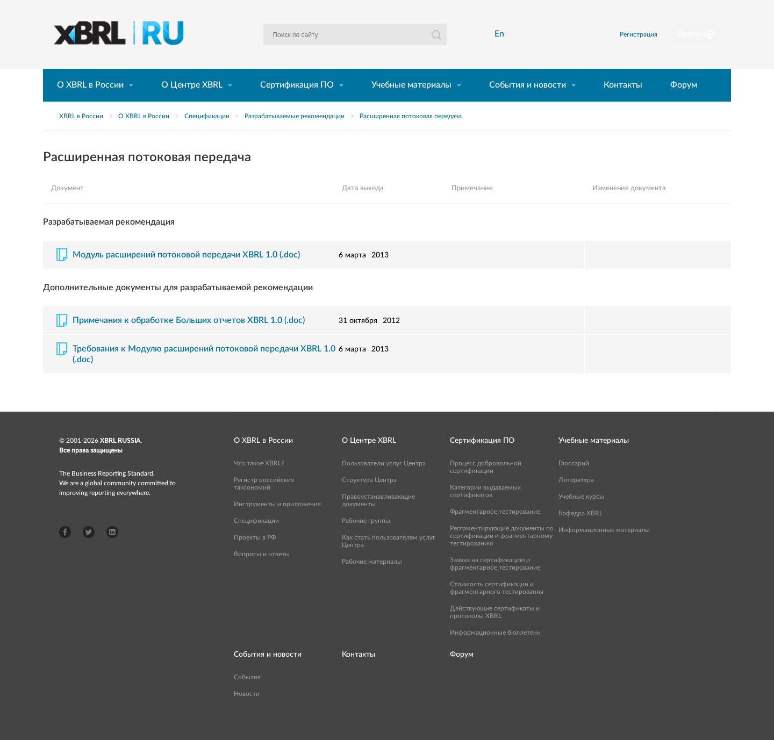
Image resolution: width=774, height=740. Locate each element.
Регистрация (652, 43)
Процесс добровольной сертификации (485, 485)
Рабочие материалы (372, 580)
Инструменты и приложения (277, 522)
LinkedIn (112, 550)
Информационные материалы (604, 548)
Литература (576, 498)
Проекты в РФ (255, 555)
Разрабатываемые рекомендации (295, 134)
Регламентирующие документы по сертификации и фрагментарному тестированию (502, 554)
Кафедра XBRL (580, 531)
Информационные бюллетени (495, 651)
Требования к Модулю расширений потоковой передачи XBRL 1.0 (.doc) (204, 372)
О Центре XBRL (192, 103)
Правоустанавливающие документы (378, 519)
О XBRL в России (90, 103)
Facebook (65, 550)
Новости (247, 712)
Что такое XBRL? (259, 481)
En (502, 43)
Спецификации (207, 134)
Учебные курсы (581, 515)
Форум (683, 103)
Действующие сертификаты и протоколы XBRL (495, 630)
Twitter (89, 550)
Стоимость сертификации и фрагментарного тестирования (496, 606)
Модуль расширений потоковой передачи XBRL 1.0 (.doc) (186, 273)
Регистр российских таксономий (264, 502)
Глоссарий (573, 481)
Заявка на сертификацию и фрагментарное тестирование (495, 582)
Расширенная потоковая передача (411, 134)
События (247, 695)
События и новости (527, 103)
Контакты (623, 103)
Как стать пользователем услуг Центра (388, 559)
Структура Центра (369, 498)
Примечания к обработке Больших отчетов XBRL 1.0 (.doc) (189, 338)
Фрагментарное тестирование (495, 530)
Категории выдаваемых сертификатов (485, 509)
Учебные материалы (411, 103)
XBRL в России (81, 134)
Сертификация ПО (297, 103)
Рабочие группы (366, 539)
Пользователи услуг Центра (384, 481)
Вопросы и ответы (262, 572)
